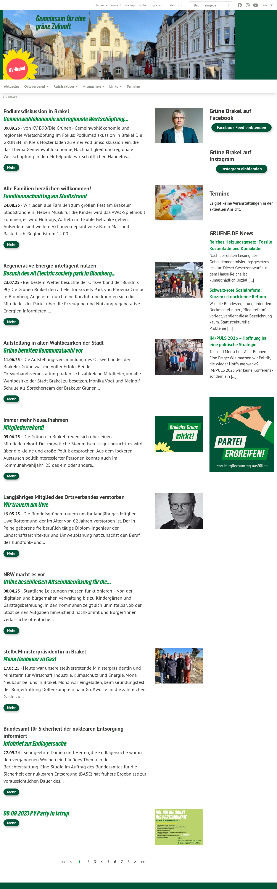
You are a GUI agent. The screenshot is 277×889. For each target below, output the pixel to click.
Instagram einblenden (241, 169)
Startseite (101, 5)
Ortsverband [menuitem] (34, 86)
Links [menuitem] (265, 5)
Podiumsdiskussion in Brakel (40, 111)
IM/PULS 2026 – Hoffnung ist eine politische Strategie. (239, 347)
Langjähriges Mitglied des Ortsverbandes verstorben (70, 497)
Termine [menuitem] (133, 86)
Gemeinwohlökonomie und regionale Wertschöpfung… (68, 119)
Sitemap (129, 5)
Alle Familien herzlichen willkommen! (52, 188)
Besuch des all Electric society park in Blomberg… (61, 273)
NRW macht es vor (26, 574)
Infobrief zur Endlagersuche (36, 743)
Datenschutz (175, 5)
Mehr (11, 167)
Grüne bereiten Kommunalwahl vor (44, 350)
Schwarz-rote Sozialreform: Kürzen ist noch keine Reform (241, 299)
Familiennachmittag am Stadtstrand (46, 196)
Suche (142, 5)
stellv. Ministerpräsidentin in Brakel (49, 651)
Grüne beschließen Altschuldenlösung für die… (58, 582)
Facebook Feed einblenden (241, 127)
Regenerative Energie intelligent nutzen (54, 265)
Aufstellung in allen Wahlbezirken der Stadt (59, 342)
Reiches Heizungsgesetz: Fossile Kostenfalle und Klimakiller (236, 248)
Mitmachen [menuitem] (91, 86)
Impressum (157, 5)
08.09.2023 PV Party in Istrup (37, 813)
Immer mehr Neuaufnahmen (39, 420)
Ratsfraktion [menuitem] (63, 86)
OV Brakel (11, 97)
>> (143, 861)
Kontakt (116, 5)
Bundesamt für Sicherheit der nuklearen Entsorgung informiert (70, 732)
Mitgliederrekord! (24, 427)
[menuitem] (101, 5)
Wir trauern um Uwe (26, 504)
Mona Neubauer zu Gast (30, 659)
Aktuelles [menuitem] (11, 86)
